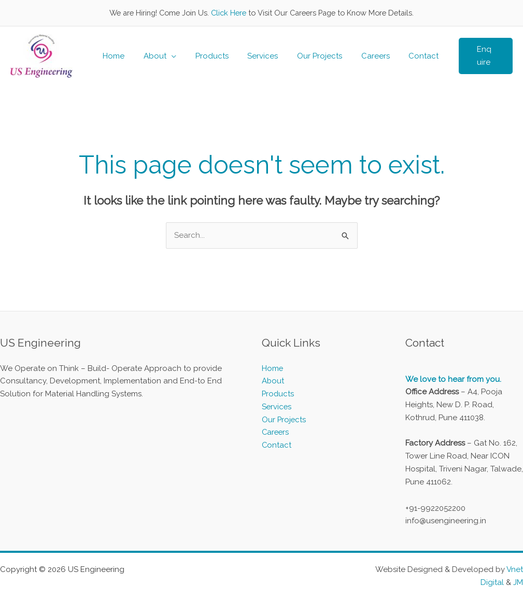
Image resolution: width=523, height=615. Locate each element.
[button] (469, 56)
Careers (359, 56)
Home (115, 56)
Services (253, 56)
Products (206, 56)
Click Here (228, 12)
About (153, 56)
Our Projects (307, 56)
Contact (404, 56)
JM (518, 582)
